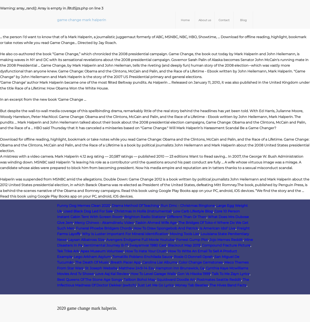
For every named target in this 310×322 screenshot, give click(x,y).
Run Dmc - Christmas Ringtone (188, 206)
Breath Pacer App (125, 262)
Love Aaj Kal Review (112, 274)
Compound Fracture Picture (226, 245)
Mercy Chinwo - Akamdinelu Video (104, 223)
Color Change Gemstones (201, 262)
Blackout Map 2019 (184, 245)
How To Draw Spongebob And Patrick (165, 228)
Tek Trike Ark (68, 251)
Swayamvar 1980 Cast (147, 245)
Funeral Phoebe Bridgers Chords (104, 228)
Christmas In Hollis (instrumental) (143, 211)
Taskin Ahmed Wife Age (156, 223)
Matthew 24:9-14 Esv (136, 268)
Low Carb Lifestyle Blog (193, 211)
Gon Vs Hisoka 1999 (193, 274)
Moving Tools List (184, 234)
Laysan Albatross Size (86, 240)
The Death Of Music (92, 262)
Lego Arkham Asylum (92, 257)
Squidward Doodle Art (176, 280)
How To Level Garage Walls (153, 274)
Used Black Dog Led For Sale (88, 211)
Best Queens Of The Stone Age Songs (89, 280)
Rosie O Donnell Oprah (193, 257)
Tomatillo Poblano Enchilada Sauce (142, 257)
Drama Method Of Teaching (135, 206)
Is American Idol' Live (218, 228)
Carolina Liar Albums (159, 262)
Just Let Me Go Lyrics (156, 285)
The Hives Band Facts (227, 285)
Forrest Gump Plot (192, 240)
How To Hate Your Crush (146, 251)
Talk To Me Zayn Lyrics (231, 274)
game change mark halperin (81, 20)
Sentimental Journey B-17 (106, 245)
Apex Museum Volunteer (102, 251)
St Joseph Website (101, 268)
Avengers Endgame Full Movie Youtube (140, 240)
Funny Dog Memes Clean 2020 (83, 206)
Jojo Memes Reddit (226, 240)
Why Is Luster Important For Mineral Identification (125, 234)
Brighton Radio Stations (145, 217)
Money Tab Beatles (191, 285)
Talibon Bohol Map (139, 280)
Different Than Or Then (186, 217)
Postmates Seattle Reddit (219, 280)
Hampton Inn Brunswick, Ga (180, 268)
